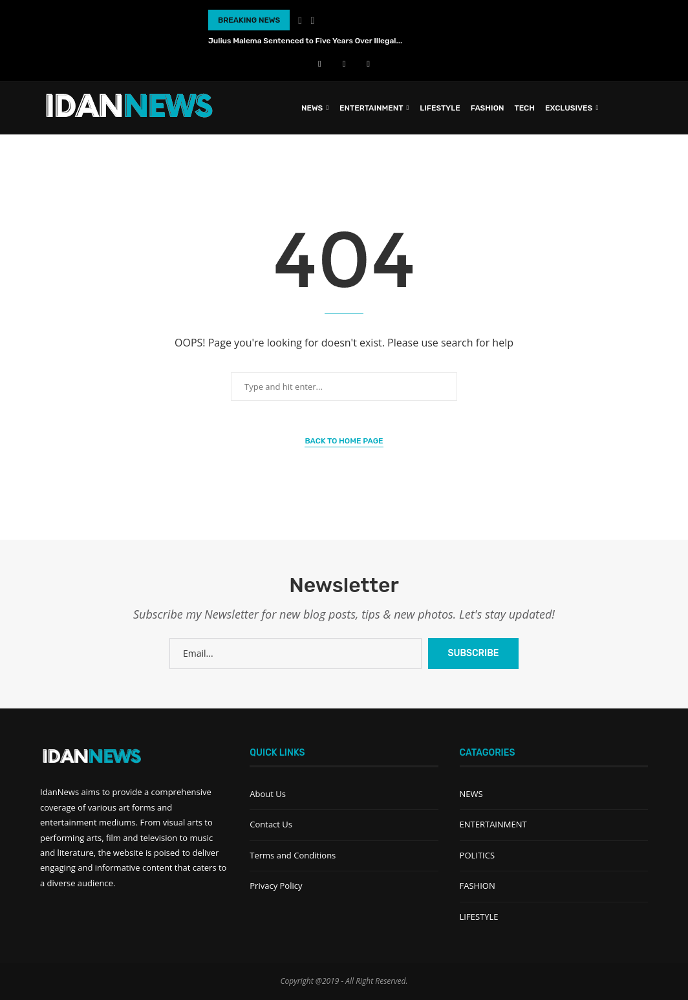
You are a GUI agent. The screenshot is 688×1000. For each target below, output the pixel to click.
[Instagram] (368, 63)
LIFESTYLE (440, 107)
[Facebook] (319, 63)
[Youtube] (344, 63)
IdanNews (59, 792)
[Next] (313, 20)
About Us (268, 794)
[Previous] (300, 20)
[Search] (641, 108)
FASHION (487, 107)
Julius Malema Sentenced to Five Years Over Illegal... (305, 40)
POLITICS (477, 855)
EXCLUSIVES (568, 107)
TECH (524, 107)
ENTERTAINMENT (371, 107)
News (312, 107)
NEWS (471, 794)
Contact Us (271, 824)
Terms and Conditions (293, 855)
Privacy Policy (276, 885)
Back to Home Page (344, 440)
